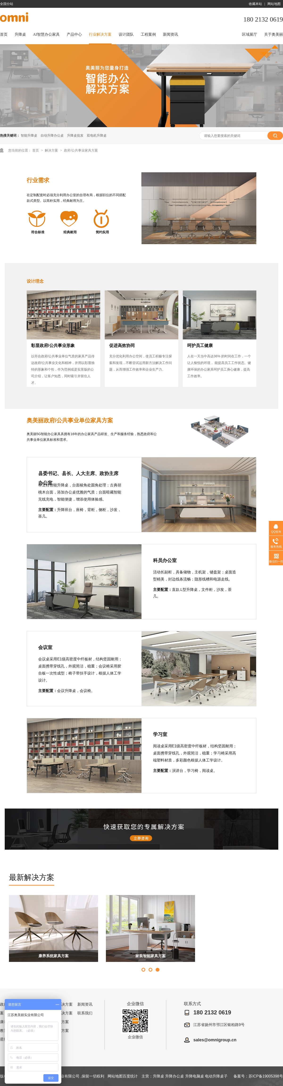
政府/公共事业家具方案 (81, 150)
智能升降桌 (29, 135)
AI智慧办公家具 (46, 34)
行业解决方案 (100, 34)
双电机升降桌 (97, 135)
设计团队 (126, 34)
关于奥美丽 (273, 34)
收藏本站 (255, 4)
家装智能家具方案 (150, 956)
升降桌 (20, 34)
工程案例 (148, 34)
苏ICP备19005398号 (266, 1076)
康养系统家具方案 (53, 956)
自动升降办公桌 (52, 135)
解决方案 (52, 150)
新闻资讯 (170, 34)
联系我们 (84, 1013)
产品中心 (74, 34)
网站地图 (274, 4)
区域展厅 (249, 34)
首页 (4, 34)
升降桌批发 (75, 135)
